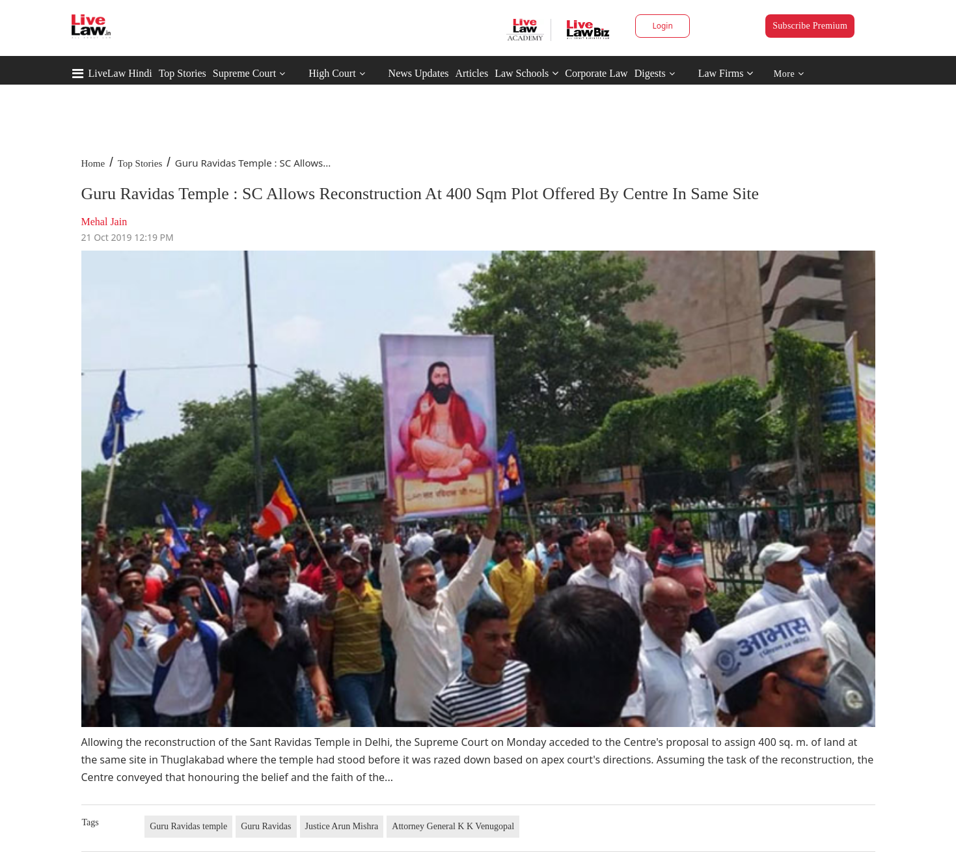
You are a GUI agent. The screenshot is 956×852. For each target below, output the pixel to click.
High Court (331, 73)
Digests (650, 73)
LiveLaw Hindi (120, 73)
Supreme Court (244, 73)
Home (93, 163)
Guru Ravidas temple (188, 826)
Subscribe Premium (809, 26)
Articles (471, 73)
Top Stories (182, 73)
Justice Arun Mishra (342, 826)
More (789, 74)
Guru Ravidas (266, 826)
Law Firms (726, 73)
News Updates (419, 73)
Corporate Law (596, 73)
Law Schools (526, 73)
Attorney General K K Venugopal (453, 826)
